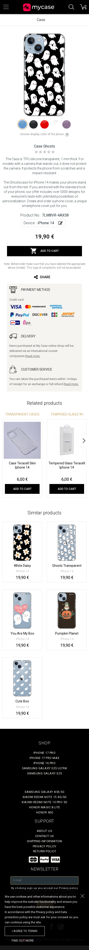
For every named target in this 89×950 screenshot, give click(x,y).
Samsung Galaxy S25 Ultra (44, 768)
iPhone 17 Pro (44, 753)
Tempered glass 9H (67, 414)
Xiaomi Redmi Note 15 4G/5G (44, 797)
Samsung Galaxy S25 (44, 773)
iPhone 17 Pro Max (44, 758)
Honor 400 (44, 812)
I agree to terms (24, 931)
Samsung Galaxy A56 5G (45, 792)
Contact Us (44, 836)
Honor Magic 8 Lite (44, 807)
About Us (44, 831)
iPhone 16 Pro (44, 763)
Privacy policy (44, 846)
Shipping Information (44, 841)
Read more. (32, 356)
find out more (23, 940)
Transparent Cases (22, 414)
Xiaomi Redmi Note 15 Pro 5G (44, 802)
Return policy (44, 851)
